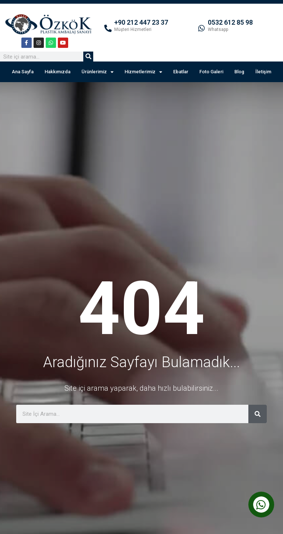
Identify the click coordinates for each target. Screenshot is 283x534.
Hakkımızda (57, 71)
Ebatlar (180, 71)
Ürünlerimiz (97, 72)
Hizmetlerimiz (143, 72)
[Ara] (88, 57)
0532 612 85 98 (230, 22)
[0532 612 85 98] (201, 28)
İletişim (263, 71)
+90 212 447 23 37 (141, 22)
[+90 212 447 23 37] (108, 28)
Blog (239, 71)
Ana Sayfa (23, 71)
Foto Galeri (211, 71)
